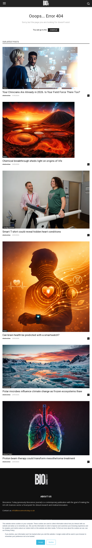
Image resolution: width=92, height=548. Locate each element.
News (5, 88)
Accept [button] (40, 542)
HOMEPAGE (53, 30)
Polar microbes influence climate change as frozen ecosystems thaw (42, 391)
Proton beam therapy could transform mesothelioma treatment (38, 458)
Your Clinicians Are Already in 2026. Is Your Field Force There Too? (41, 92)
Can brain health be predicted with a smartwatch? (30, 335)
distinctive (6, 95)
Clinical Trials (7, 454)
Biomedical (6, 387)
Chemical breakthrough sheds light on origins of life (32, 160)
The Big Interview (8, 227)
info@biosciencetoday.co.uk (23, 510)
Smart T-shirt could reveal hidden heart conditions (31, 231)
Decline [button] (51, 542)
